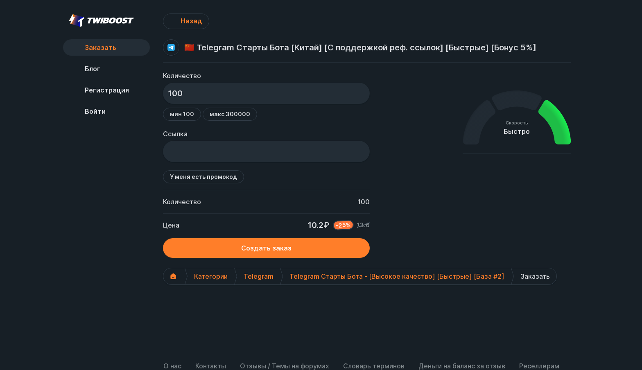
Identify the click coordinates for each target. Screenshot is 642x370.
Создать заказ (266, 248)
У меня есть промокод (203, 176)
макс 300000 (230, 114)
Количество (182, 76)
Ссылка (175, 134)
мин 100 (182, 114)
